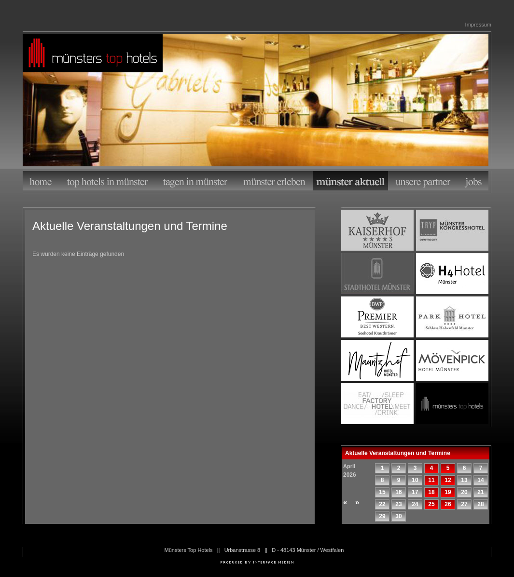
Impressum (478, 24)
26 (448, 504)
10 (415, 480)
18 (431, 492)
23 (398, 504)
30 (398, 516)
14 (480, 480)
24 (415, 504)
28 (480, 504)
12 (448, 480)
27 (464, 504)
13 (464, 480)
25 (431, 504)
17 (415, 492)
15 (382, 492)
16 (398, 492)
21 (480, 492)
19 (448, 492)
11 (431, 480)
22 (382, 504)
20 (464, 492)
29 (382, 516)
